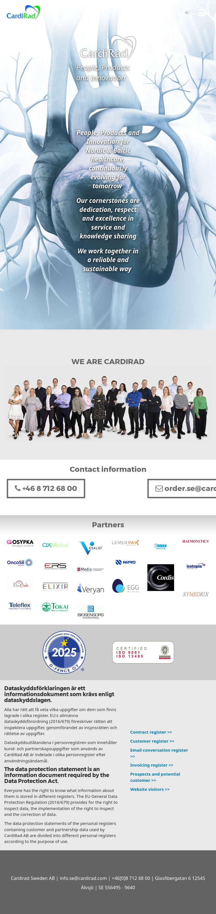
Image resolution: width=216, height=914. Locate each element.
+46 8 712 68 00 (46, 488)
